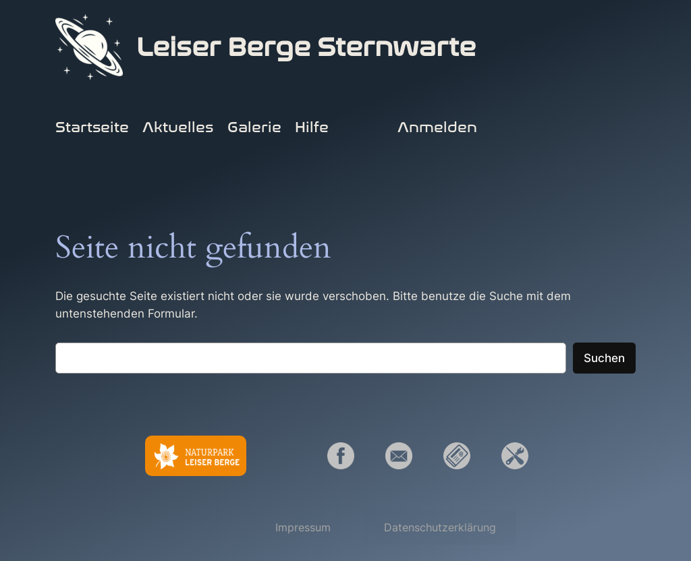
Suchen (604, 358)
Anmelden (437, 127)
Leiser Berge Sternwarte (306, 47)
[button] (303, 527)
